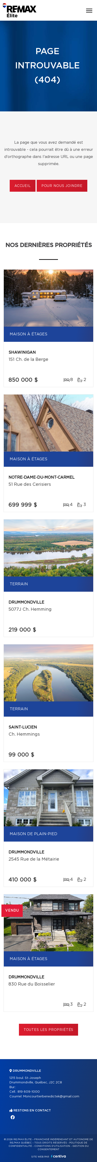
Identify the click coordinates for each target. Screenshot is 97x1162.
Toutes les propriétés (49, 1030)
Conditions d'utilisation (52, 1146)
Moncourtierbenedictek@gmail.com (51, 1096)
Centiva (58, 1156)
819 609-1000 (29, 1091)
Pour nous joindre (62, 186)
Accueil (22, 186)
